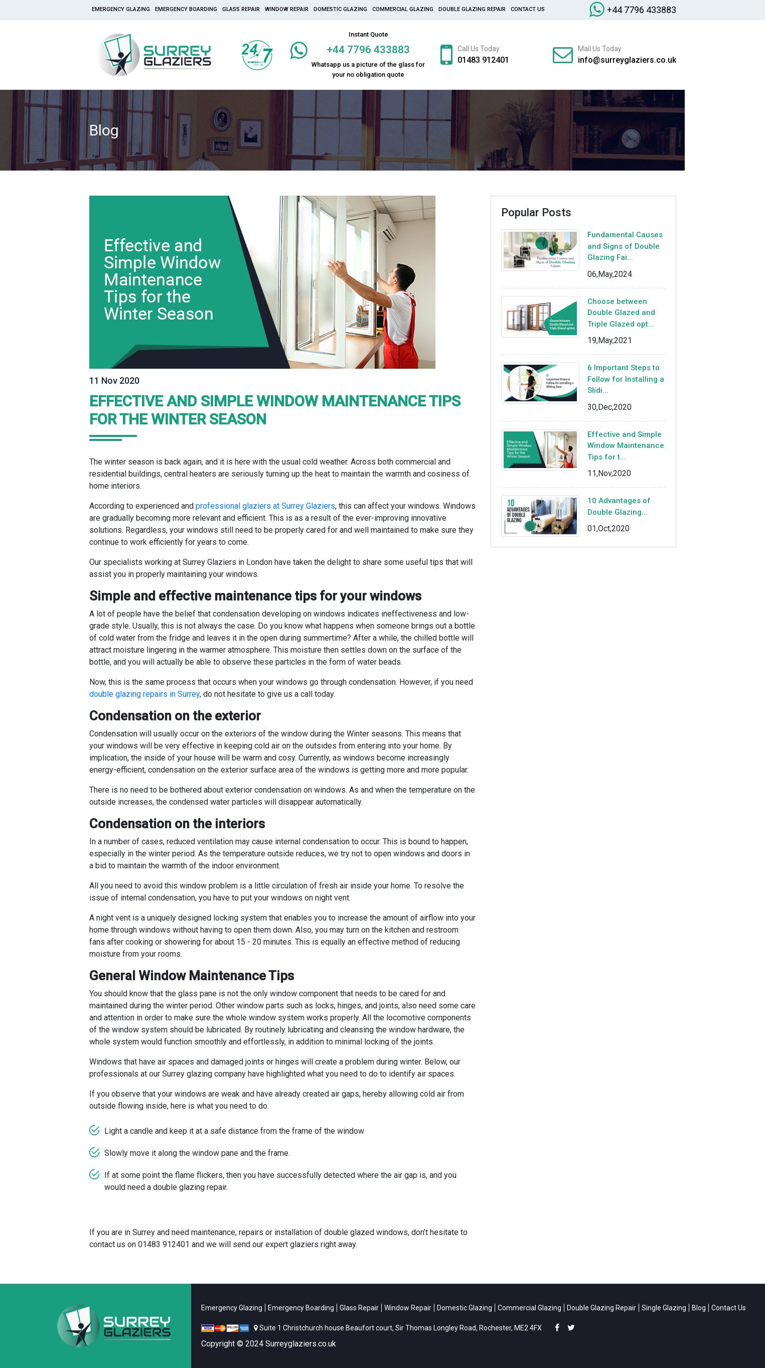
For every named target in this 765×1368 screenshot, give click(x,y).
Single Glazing (664, 1308)
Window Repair (287, 9)
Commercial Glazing (402, 9)
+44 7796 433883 (641, 10)
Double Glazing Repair (472, 9)
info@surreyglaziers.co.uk (627, 60)
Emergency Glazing (121, 9)
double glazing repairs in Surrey (144, 694)
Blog (699, 1308)
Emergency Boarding (186, 9)
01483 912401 (483, 60)
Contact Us (528, 9)
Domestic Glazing (340, 9)
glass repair (241, 9)
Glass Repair (359, 1308)
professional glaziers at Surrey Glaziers (265, 506)
